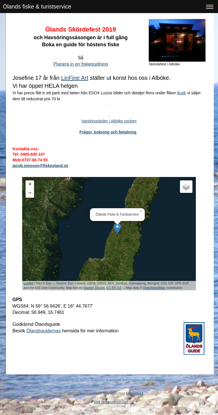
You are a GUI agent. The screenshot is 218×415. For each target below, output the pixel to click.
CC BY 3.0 (113, 287)
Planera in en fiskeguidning (80, 64)
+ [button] (30, 184)
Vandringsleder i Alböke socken (109, 121)
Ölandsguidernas (43, 330)
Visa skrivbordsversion (111, 402)
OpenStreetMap (154, 287)
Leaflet (28, 283)
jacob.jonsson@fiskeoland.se (40, 165)
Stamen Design (94, 287)
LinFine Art (74, 78)
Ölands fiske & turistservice (37, 6)
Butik (181, 93)
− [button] (30, 193)
